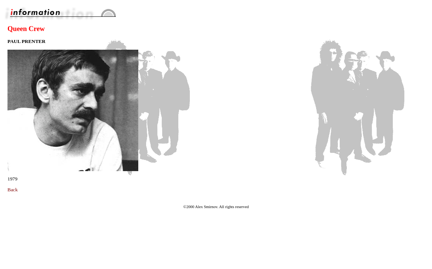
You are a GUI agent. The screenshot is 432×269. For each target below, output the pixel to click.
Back (12, 189)
